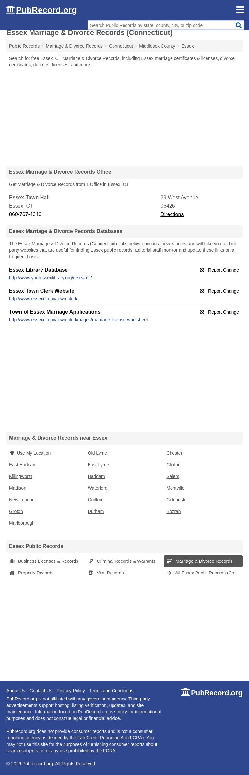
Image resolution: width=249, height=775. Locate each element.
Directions (172, 214)
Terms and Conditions (111, 690)
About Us (15, 690)
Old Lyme (97, 453)
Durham (96, 511)
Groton (16, 511)
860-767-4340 (25, 214)
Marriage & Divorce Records (199, 561)
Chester (174, 453)
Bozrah (173, 511)
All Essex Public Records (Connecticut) (204, 572)
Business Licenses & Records (43, 561)
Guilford (96, 499)
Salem (172, 476)
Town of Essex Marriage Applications (55, 312)
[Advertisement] (124, 116)
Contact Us (41, 690)
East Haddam (23, 464)
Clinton (173, 464)
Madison (17, 488)
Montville (175, 488)
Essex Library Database (38, 269)
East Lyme (98, 464)
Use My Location (30, 453)
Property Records (31, 572)
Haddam (96, 476)
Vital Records (106, 572)
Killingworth (20, 476)
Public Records (24, 46)
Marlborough (22, 523)
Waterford (98, 488)
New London (22, 499)
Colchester (177, 499)
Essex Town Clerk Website (41, 291)
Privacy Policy (71, 690)
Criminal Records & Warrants (122, 561)
